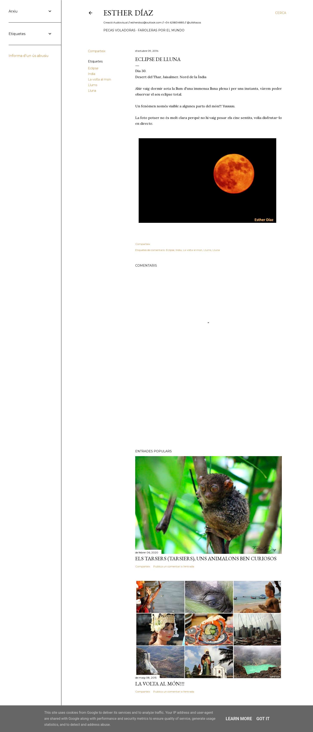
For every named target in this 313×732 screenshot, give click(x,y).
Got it (263, 718)
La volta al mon (99, 79)
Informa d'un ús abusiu (29, 56)
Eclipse (93, 68)
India (91, 74)
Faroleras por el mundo (161, 30)
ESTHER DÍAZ (128, 13)
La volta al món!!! (159, 683)
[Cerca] (280, 13)
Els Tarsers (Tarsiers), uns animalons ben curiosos (205, 558)
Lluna (92, 91)
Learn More (239, 718)
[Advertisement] (208, 408)
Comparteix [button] (96, 51)
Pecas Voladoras (119, 30)
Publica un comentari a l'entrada (173, 566)
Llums (92, 85)
